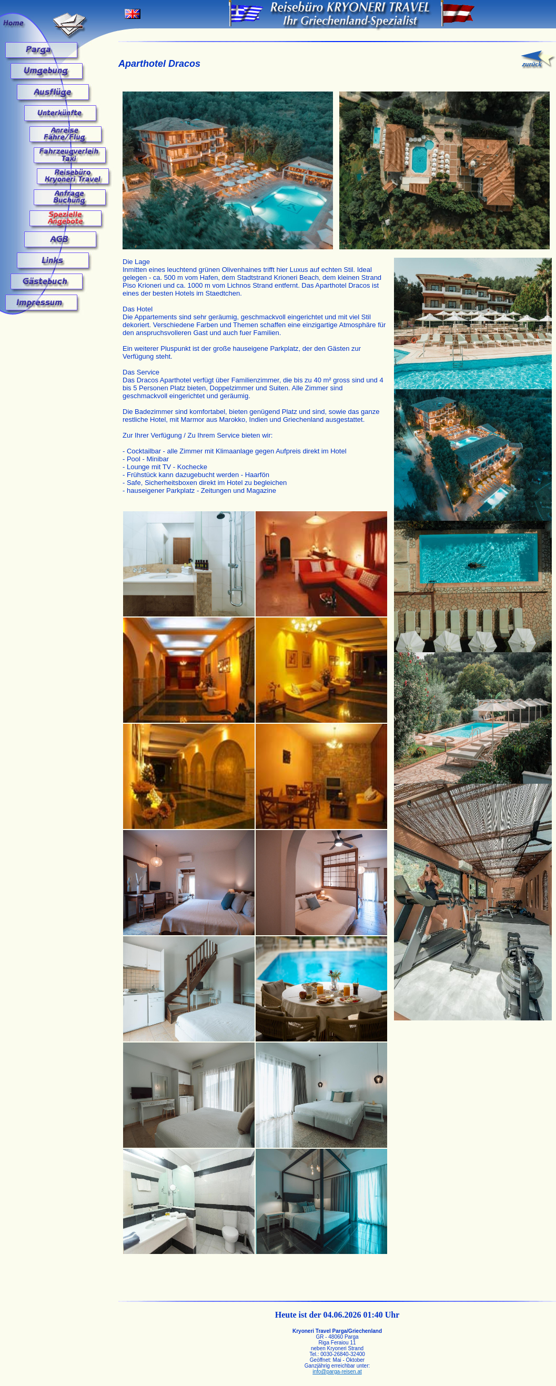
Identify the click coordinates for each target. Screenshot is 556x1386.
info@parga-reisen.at (337, 1371)
